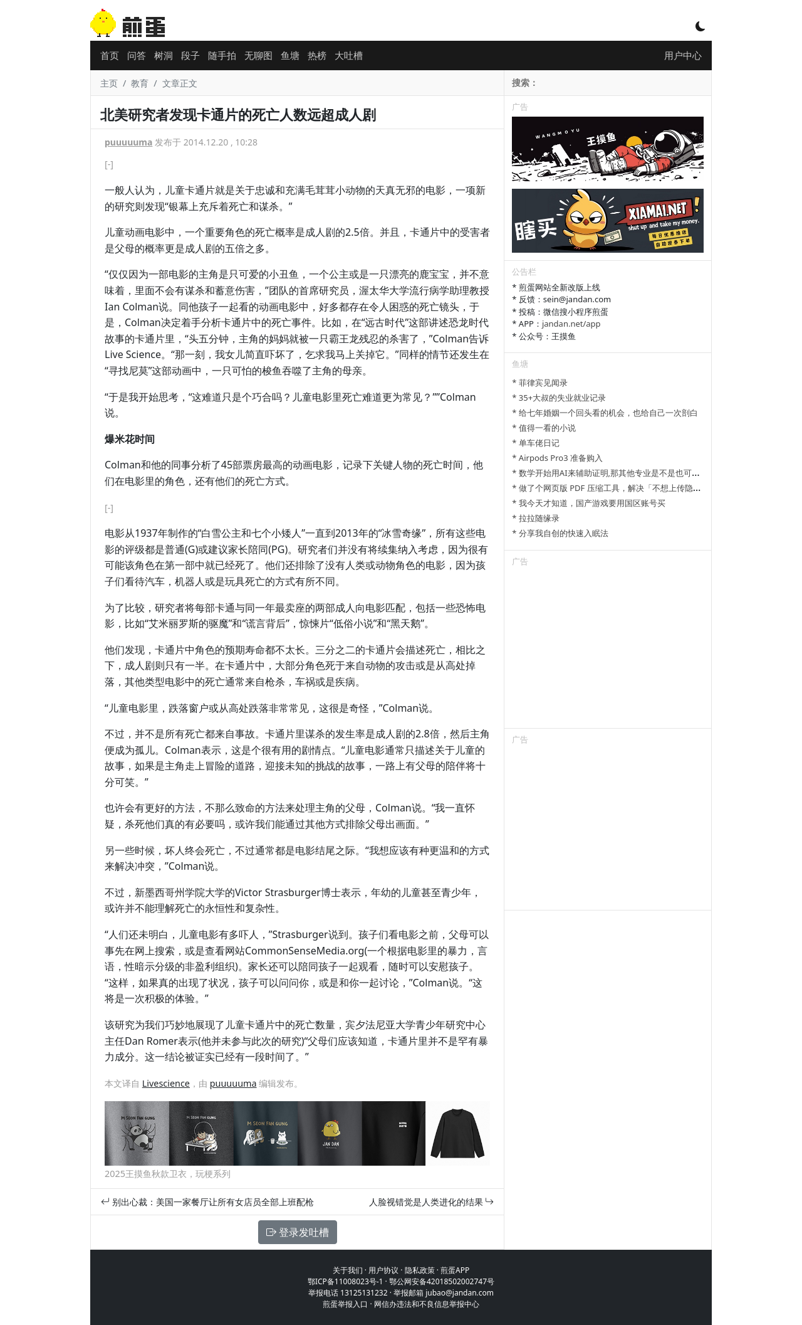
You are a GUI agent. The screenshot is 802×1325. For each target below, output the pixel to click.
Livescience (166, 1083)
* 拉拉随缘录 (536, 518)
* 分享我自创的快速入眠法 (560, 533)
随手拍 (222, 55)
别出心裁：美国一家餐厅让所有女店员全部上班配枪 (207, 1202)
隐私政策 (420, 1270)
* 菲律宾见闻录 (540, 382)
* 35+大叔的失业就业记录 (559, 397)
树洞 (163, 55)
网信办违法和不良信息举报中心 (426, 1304)
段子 (190, 55)
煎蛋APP (454, 1270)
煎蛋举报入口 (345, 1304)
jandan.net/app (571, 323)
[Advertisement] (607, 649)
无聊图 (258, 55)
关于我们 (348, 1270)
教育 (139, 83)
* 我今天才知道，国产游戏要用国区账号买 (588, 503)
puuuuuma (128, 142)
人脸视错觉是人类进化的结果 (431, 1202)
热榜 (317, 55)
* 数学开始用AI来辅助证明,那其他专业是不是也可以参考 (614, 472)
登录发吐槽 (297, 1232)
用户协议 (383, 1270)
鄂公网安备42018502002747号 (441, 1281)
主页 (109, 83)
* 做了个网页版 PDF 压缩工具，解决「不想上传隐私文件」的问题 (630, 488)
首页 (109, 55)
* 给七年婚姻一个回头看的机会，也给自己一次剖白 (605, 412)
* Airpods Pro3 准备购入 (557, 457)
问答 (136, 55)
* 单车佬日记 (536, 442)
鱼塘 (290, 55)
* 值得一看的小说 (544, 427)
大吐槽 (349, 55)
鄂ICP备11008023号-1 (345, 1281)
